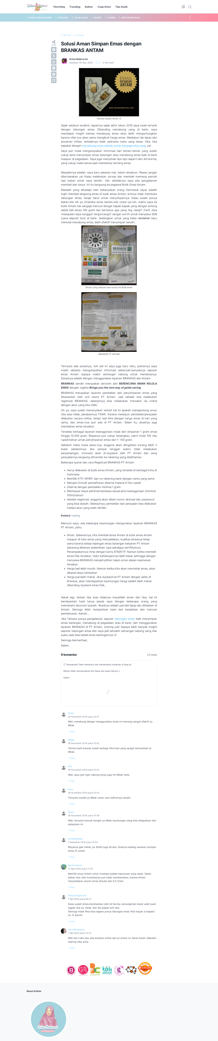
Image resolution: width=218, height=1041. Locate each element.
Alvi (70, 766)
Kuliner (89, 6)
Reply (73, 731)
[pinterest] (53, 74)
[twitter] (53, 55)
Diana (71, 811)
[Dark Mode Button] (183, 7)
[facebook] (53, 49)
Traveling (74, 6)
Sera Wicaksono (77, 929)
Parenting (59, 6)
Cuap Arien (104, 6)
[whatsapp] (53, 62)
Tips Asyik (121, 6)
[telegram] (53, 68)
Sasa (71, 788)
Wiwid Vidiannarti (78, 895)
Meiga (71, 739)
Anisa (71, 712)
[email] (53, 80)
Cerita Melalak (76, 838)
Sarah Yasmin (75, 864)
